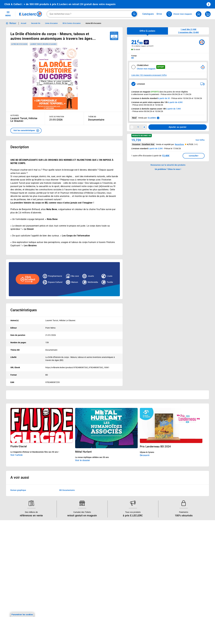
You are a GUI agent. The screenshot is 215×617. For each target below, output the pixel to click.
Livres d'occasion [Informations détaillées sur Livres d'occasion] (51, 23)
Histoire (90, 542)
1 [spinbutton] (138, 127)
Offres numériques (54, 574)
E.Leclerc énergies (54, 546)
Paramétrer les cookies (22, 614)
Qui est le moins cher (96, 567)
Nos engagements (95, 553)
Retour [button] (12, 23)
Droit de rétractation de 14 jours (183, 564)
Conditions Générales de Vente (183, 542)
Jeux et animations (13, 553)
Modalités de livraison (179, 560)
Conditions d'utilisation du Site (182, 549)
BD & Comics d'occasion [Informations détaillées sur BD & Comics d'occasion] (72, 23)
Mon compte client (136, 542)
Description (19, 147)
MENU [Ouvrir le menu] (8, 14)
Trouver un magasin (96, 574)
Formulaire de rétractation (181, 567)
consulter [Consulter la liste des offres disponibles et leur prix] (193, 156)
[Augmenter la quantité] (144, 127)
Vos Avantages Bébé (13, 549)
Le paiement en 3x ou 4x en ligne (60, 581)
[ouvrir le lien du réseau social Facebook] (25, 604)
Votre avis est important (56, 571)
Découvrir (145, 455)
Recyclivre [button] (179, 144)
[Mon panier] (208, 14)
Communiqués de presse (98, 571)
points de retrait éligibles (177, 92)
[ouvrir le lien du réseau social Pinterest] (47, 604)
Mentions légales (176, 546)
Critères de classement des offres (184, 592)
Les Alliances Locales (96, 556)
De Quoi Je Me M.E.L (96, 564)
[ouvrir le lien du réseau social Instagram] (30, 604)
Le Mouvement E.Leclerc (98, 546)
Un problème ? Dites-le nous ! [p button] (168, 169)
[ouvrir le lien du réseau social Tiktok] (36, 604)
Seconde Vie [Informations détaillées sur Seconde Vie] (35, 23)
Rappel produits (176, 581)
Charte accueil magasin (56, 585)
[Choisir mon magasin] (179, 14)
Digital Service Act (177, 578)
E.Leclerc (55, 578)
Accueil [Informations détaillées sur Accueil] (23, 23)
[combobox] (92, 14)
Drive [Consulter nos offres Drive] (159, 14)
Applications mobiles (55, 567)
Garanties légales (177, 571)
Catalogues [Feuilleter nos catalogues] (148, 14)
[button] (26, 130)
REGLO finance (52, 549)
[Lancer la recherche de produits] (134, 14)
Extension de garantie (55, 556)
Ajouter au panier (178, 127)
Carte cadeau (52, 560)
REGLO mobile (52, 553)
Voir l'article (16, 455)
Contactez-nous (135, 556)
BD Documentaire (67, 490)
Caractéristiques (23, 310)
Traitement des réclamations (182, 574)
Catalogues (9, 542)
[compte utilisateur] (198, 14)
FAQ (130, 549)
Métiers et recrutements (97, 560)
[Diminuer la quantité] (132, 127)
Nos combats (93, 549)
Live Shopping (10, 556)
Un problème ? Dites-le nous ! (141, 564)
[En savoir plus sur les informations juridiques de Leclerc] (158, 118)
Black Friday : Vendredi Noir (58, 589)
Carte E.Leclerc (11, 546)
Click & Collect (52, 542)
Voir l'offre (200, 140)
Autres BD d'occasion (19, 44)
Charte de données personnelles (183, 553)
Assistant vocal (52, 564)
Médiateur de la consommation (142, 560)
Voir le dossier (82, 460)
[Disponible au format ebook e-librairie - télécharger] (114, 36)
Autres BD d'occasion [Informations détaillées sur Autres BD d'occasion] (93, 23)
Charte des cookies (177, 556)
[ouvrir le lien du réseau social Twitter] (41, 604)
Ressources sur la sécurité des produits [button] (168, 165)
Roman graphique (18, 490)
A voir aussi (19, 477)
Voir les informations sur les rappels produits (104, 524)
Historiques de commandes (140, 546)
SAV (130, 553)
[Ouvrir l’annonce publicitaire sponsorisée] (64, 279)
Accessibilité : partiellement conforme (144, 567)
